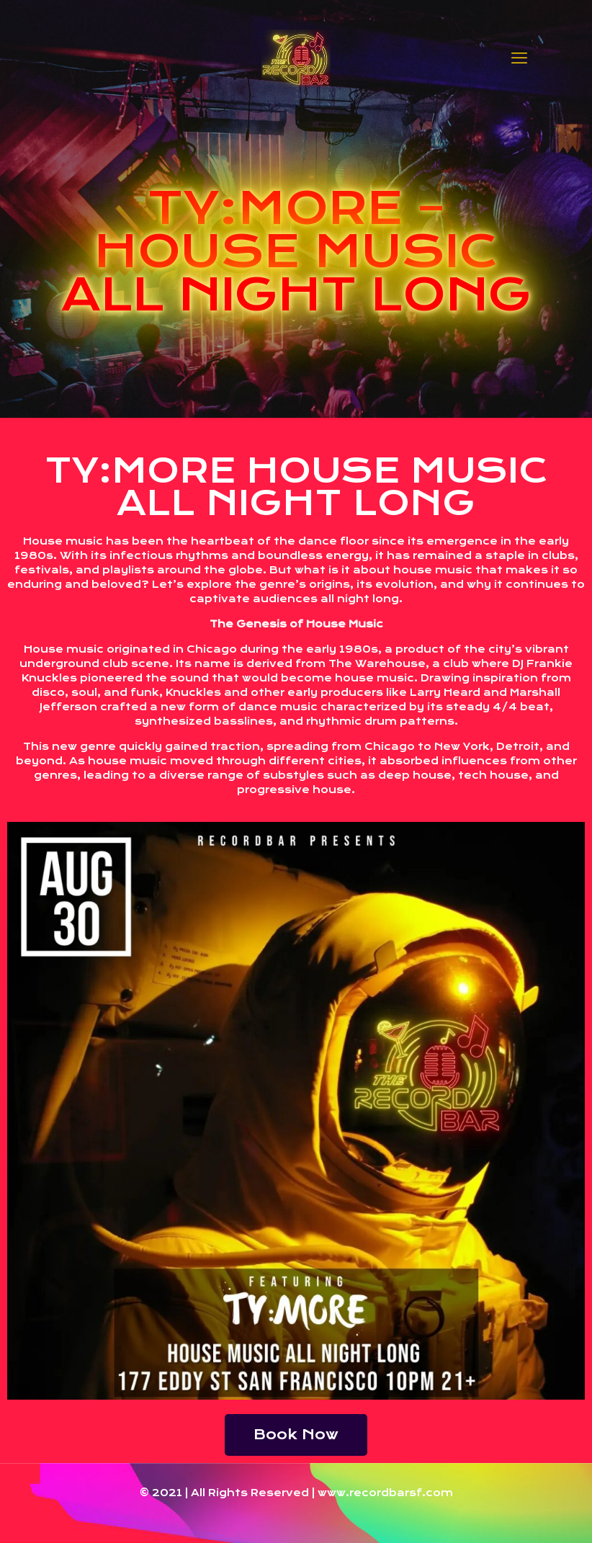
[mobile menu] (519, 57)
